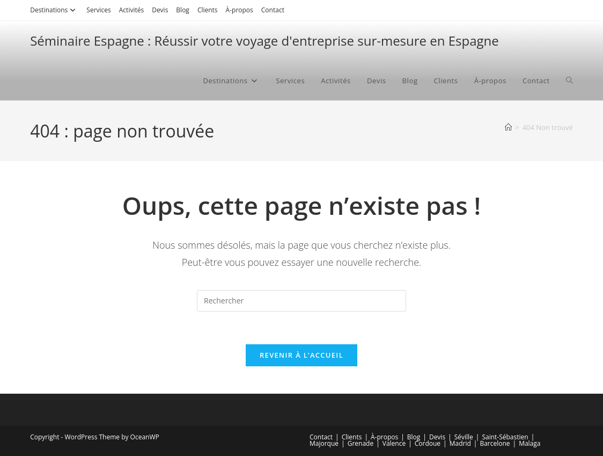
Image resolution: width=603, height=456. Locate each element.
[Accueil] (508, 127)
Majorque (324, 443)
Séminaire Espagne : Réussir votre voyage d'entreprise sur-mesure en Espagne (264, 40)
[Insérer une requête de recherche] (301, 301)
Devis (160, 10)
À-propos (239, 10)
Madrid (460, 443)
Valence (394, 443)
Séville (463, 436)
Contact (272, 10)
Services (98, 10)
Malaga (529, 443)
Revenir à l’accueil (301, 355)
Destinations (54, 10)
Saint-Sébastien (505, 436)
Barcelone (495, 443)
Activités (131, 10)
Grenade (360, 443)
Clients (207, 10)
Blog (182, 10)
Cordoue (427, 443)
